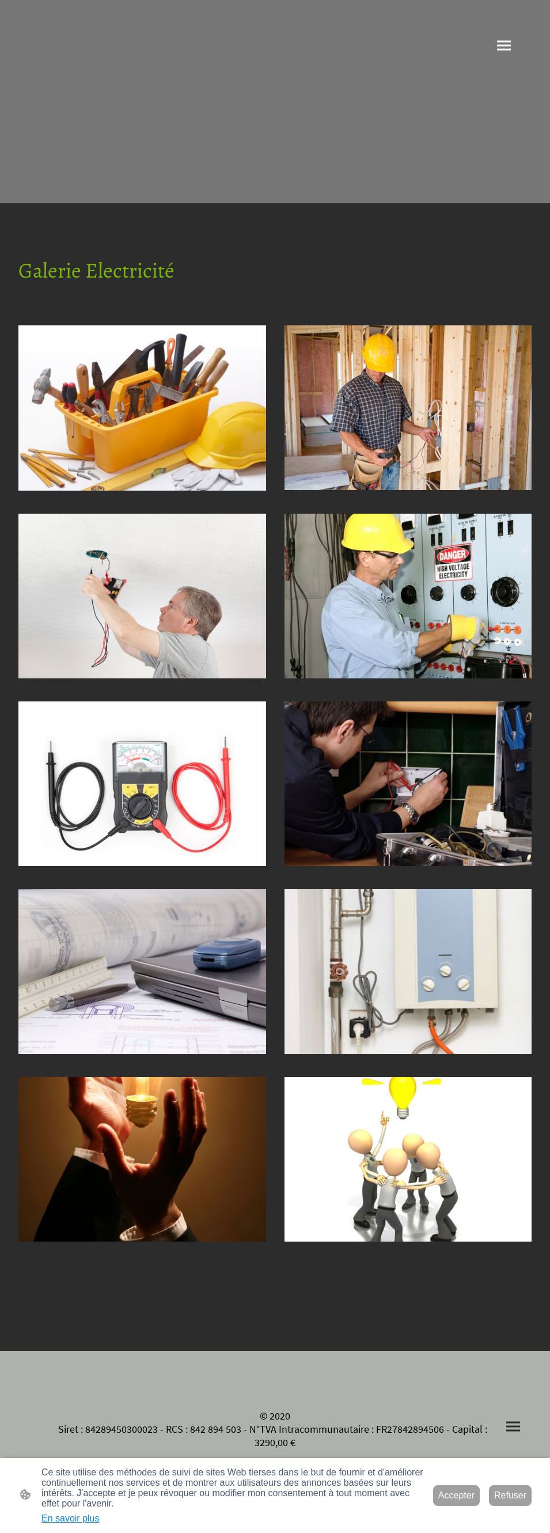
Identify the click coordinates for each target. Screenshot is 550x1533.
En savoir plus (70, 1518)
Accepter (456, 1495)
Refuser (510, 1495)
